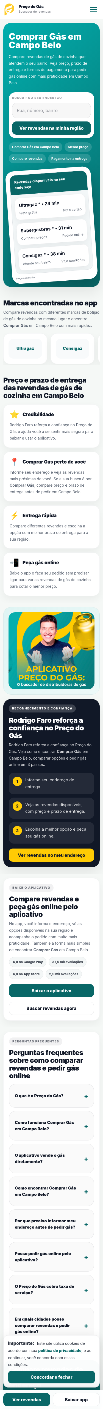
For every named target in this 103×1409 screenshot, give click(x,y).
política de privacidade (59, 1350)
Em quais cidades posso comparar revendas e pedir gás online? (42, 1325)
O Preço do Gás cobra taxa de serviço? (44, 1289)
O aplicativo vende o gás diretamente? (40, 1158)
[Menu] (94, 9)
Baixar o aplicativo (51, 990)
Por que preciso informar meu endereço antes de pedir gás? (45, 1224)
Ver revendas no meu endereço (51, 855)
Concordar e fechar (51, 1377)
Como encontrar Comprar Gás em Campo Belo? (45, 1191)
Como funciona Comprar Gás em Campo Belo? (44, 1125)
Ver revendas (26, 1399)
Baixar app (76, 1399)
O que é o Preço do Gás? (39, 1095)
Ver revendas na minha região (52, 128)
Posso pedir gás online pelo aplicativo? (43, 1256)
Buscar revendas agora (52, 1008)
